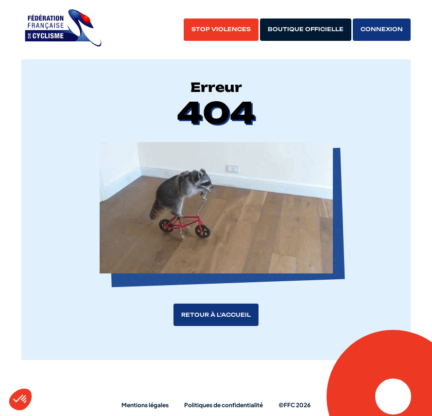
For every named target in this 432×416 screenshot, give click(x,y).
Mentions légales (145, 405)
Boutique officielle (306, 29)
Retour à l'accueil (216, 314)
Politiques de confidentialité (223, 405)
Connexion (382, 29)
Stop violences (221, 29)
